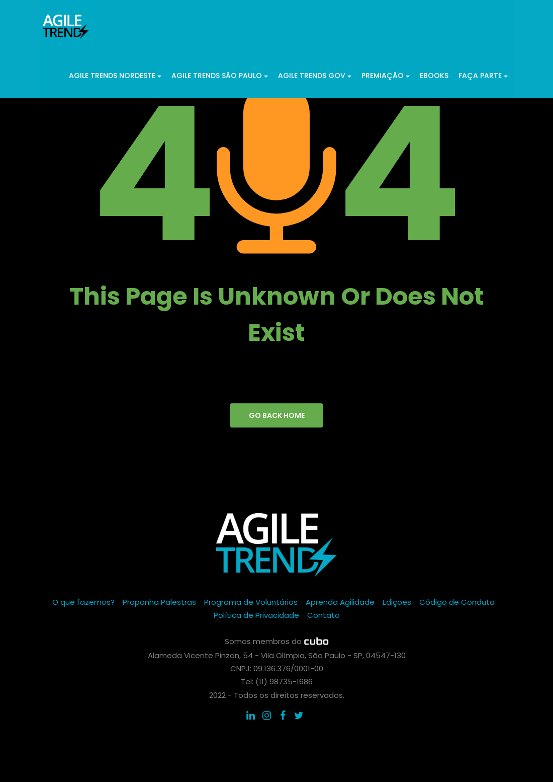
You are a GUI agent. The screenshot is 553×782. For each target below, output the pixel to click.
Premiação (385, 75)
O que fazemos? (83, 603)
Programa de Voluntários (251, 603)
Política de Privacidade (256, 616)
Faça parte (483, 75)
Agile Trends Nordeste (115, 75)
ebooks (434, 75)
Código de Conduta (457, 603)
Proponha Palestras (159, 603)
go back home (277, 416)
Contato (323, 616)
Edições (397, 603)
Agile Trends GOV (314, 75)
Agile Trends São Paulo (219, 75)
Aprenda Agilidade (340, 603)
